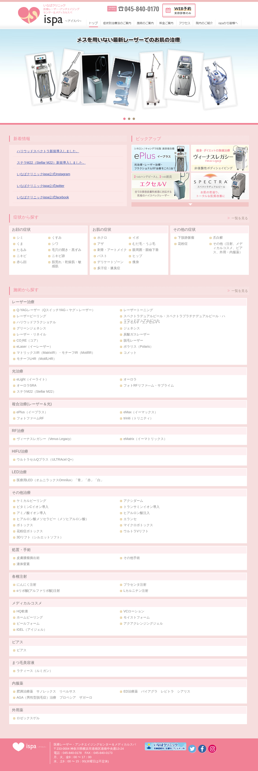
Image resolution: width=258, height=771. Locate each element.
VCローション (133, 611)
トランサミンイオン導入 (141, 507)
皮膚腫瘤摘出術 (28, 558)
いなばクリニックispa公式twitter (40, 186)
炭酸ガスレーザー (136, 334)
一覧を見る (240, 218)
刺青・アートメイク (112, 250)
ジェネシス (131, 328)
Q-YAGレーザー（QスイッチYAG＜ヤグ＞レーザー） (56, 310)
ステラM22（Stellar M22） (36, 391)
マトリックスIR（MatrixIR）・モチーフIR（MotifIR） (56, 352)
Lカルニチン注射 (135, 590)
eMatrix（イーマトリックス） (145, 439)
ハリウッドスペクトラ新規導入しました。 (48, 151)
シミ (20, 237)
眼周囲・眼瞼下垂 (145, 250)
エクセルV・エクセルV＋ (142, 322)
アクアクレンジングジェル (143, 623)
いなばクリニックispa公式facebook (43, 197)
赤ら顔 (21, 262)
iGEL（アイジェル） (32, 629)
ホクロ (102, 237)
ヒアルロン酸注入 (136, 513)
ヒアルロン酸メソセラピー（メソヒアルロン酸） (53, 519)
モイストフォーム (136, 617)
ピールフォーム (28, 623)
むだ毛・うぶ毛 (143, 244)
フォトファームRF (30, 418)
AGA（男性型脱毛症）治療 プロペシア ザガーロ (55, 697)
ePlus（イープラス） (32, 412)
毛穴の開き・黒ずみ (66, 250)
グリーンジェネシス (31, 328)
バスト (102, 256)
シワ (55, 244)
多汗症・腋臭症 (108, 268)
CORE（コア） (28, 340)
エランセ (130, 519)
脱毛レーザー (133, 340)
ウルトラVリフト (136, 531)
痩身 (135, 262)
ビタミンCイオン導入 (33, 507)
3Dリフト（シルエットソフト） (40, 537)
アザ (100, 244)
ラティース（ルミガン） (35, 671)
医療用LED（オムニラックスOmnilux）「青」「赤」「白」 (60, 480)
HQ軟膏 (22, 611)
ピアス (21, 650)
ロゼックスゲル (28, 718)
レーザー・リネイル (31, 334)
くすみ (57, 237)
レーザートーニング (138, 310)
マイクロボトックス (138, 525)
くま (20, 244)
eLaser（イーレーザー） (35, 346)
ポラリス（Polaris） (138, 346)
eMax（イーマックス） (140, 412)
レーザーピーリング (31, 316)
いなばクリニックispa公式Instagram (43, 174)
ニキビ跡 (58, 256)
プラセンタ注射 (134, 584)
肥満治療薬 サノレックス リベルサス (46, 691)
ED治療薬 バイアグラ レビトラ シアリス (156, 691)
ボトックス (25, 525)
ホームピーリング (30, 617)
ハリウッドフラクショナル (36, 322)
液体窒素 (23, 564)
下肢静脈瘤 (186, 237)
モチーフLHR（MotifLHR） (36, 359)
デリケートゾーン (110, 262)
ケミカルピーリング (31, 501)
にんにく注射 (26, 584)
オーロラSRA (27, 385)
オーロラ (130, 379)
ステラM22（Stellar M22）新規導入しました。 (51, 162)
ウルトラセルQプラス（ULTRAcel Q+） (46, 459)
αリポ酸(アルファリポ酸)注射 (38, 590)
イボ (135, 237)
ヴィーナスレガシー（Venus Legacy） (45, 439)
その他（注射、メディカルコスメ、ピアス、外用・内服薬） (228, 248)
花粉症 (183, 244)
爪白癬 (218, 237)
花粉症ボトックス (30, 531)
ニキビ (21, 256)
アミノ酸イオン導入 (31, 513)
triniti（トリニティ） (138, 418)
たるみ (21, 250)
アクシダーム (133, 501)
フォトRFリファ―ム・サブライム (148, 385)
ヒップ (137, 256)
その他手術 (131, 558)
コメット (130, 352)
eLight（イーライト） (33, 379)
